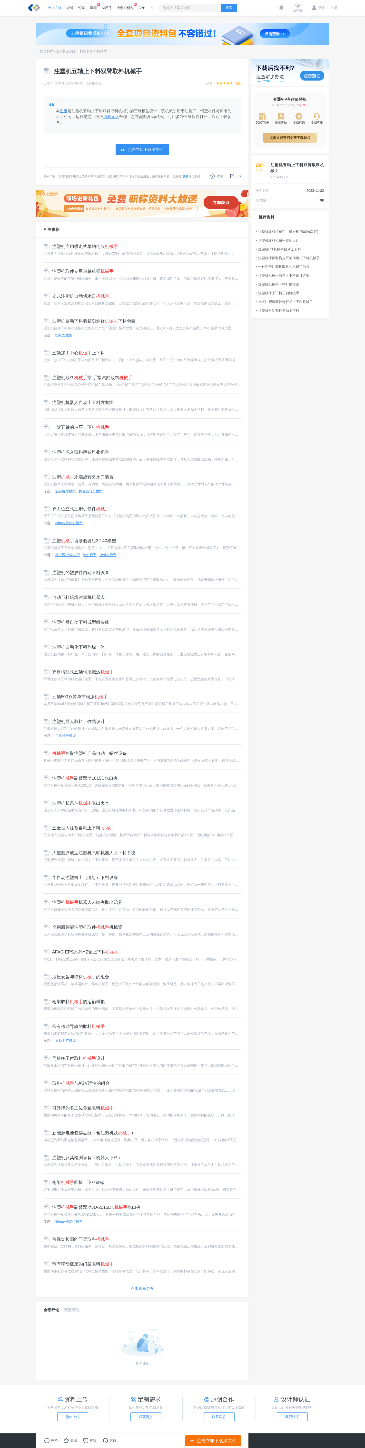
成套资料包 (125, 6)
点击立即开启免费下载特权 (289, 138)
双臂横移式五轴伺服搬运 (79, 672)
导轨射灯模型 (65, 1041)
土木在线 (55, 8)
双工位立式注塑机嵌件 (76, 509)
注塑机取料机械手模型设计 (277, 240)
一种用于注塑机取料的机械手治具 (282, 267)
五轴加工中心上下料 (74, 353)
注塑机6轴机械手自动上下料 (278, 249)
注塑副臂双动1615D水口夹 (81, 778)
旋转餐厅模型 (65, 491)
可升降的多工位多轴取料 (79, 1108)
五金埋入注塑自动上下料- (79, 828)
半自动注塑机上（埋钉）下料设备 (81, 877)
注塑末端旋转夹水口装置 (79, 477)
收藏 (216, 176)
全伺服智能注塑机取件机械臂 (83, 927)
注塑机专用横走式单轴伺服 (81, 246)
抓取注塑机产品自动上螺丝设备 (85, 753)
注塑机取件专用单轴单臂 (79, 271)
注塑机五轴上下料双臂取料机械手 (81, 51)
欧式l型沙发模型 (67, 555)
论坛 (81, 8)
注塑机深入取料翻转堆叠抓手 (76, 452)
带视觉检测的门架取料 (76, 1239)
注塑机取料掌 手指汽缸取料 (88, 378)
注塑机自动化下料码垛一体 (74, 647)
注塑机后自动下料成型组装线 (76, 622)
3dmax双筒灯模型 (69, 523)
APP (141, 8)
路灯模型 (90, 555)
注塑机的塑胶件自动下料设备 (76, 573)
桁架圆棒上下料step (74, 1182)
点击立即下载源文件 (213, 1440)
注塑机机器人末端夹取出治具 (83, 902)
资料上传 (72, 1417)
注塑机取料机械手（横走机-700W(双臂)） (289, 232)
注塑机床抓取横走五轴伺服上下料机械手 (288, 258)
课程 (93, 6)
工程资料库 (44, 51)
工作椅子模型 (65, 736)
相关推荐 (51, 230)
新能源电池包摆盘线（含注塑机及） (90, 1133)
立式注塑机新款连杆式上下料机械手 (284, 302)
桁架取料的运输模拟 (74, 1002)
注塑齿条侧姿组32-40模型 (80, 541)
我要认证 (292, 1417)
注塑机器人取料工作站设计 (74, 721)
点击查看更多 (142, 1288)
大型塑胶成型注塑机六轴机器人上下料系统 (90, 853)
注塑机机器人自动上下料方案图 (79, 402)
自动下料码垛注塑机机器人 (74, 597)
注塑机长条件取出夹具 (76, 803)
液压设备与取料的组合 (76, 977)
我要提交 (146, 1417)
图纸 (64, 111)
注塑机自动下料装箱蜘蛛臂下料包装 (90, 321)
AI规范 (107, 8)
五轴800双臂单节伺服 (76, 697)
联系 (185, 176)
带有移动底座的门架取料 (79, 1264)
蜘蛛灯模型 (63, 335)
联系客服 (219, 1417)
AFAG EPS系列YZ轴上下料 (81, 952)
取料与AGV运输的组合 (77, 1083)
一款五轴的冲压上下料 (76, 427)
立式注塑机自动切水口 (76, 296)
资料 (70, 8)
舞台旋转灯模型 (91, 491)
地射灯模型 (108, 555)
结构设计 (111, 117)
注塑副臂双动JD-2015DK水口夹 (92, 1207)
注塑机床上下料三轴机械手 (277, 293)
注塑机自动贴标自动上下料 (277, 310)
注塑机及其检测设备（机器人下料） (83, 1158)
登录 (318, 7)
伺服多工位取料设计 (74, 1058)
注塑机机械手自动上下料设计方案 (282, 275)
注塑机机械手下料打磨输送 (277, 284)
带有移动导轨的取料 (74, 1026)
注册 (332, 8)
